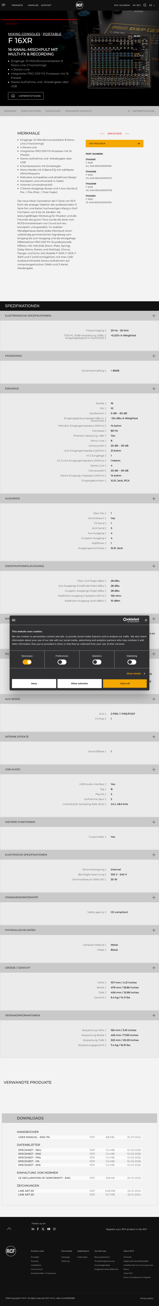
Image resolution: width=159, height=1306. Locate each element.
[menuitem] (33, 5)
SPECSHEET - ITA (28, 1161)
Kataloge (65, 1257)
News (126, 1269)
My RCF (137, 5)
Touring (34, 1261)
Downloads (53, 111)
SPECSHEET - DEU (29, 1149)
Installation (36, 1265)
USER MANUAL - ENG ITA (34, 1137)
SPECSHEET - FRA (29, 1157)
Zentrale (127, 1257)
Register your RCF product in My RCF (126, 1229)
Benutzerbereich (102, 1257)
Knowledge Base (102, 1265)
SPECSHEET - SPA (29, 1164)
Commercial (37, 1269)
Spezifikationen (31, 111)
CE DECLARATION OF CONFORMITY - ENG (44, 1177)
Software (65, 1261)
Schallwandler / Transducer (43, 1273)
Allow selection (79, 683)
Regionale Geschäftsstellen (136, 1261)
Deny (34, 683)
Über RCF (128, 1273)
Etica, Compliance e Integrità (137, 1277)
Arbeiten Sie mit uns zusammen (138, 1265)
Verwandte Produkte (78, 111)
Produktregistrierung (104, 1261)
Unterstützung (30, 96)
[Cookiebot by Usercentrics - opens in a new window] (125, 620)
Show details (134, 673)
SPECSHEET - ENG (29, 1153)
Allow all (125, 683)
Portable (35, 1257)
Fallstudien (82, 1257)
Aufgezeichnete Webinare (106, 1269)
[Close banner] (146, 620)
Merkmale (10, 111)
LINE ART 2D (26, 1190)
